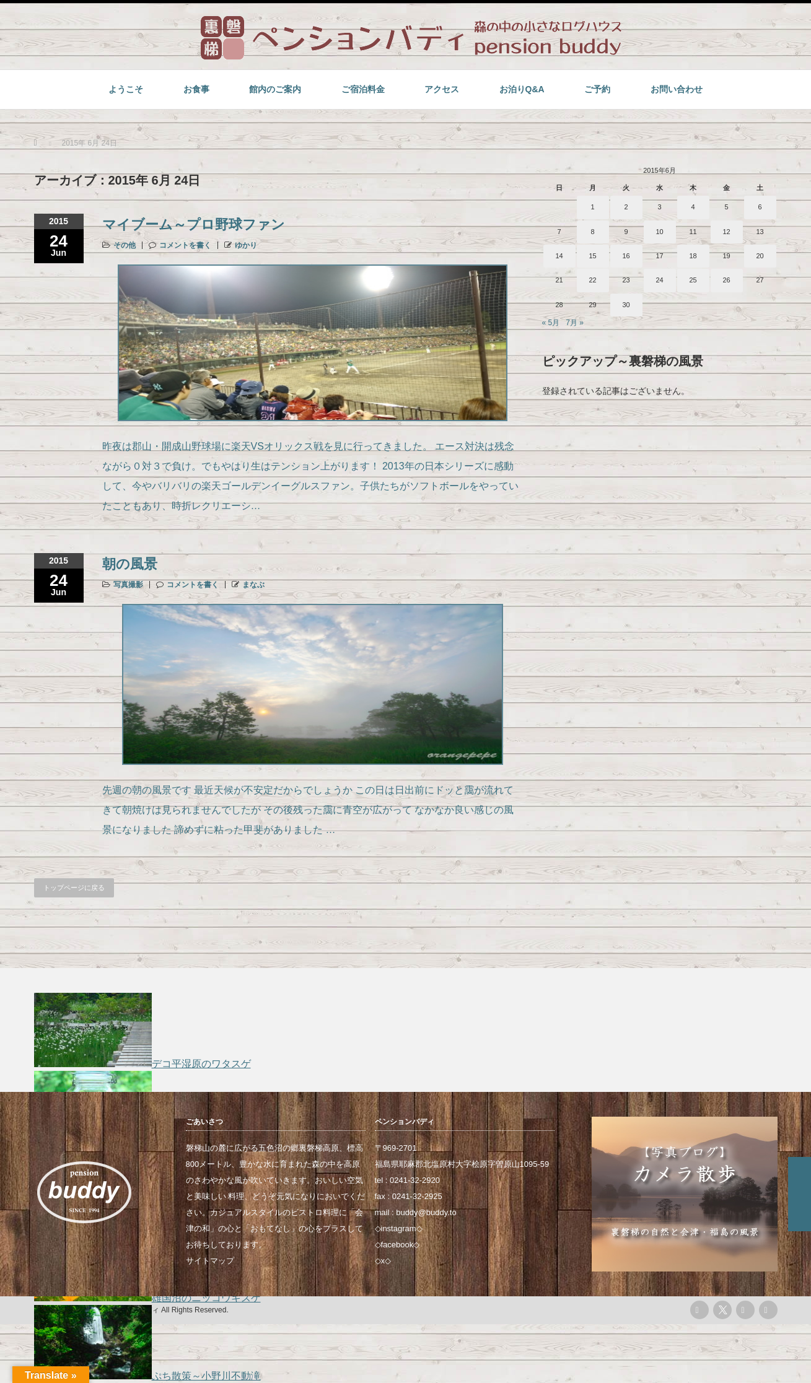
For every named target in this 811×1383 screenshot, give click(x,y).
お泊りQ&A (522, 89)
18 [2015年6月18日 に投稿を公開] (692, 256)
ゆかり (246, 245)
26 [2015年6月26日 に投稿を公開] (726, 280)
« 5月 (551, 322)
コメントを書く (185, 245)
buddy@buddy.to (426, 1212)
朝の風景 (129, 564)
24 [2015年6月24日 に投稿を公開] (659, 280)
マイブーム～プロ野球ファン (193, 224)
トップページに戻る (74, 887)
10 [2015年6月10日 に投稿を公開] (659, 231)
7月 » (575, 322)
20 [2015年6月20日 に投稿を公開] (759, 256)
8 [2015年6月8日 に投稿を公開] (592, 231)
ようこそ (125, 89)
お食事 (196, 89)
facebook (397, 1244)
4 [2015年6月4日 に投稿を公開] (693, 207)
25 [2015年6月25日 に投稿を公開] (692, 280)
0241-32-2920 (415, 1180)
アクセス (441, 89)
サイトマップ (210, 1260)
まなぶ (253, 584)
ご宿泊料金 (363, 89)
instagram (398, 1228)
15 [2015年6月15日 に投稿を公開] (592, 256)
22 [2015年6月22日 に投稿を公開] (592, 280)
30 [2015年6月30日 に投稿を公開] (625, 304)
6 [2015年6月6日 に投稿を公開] (759, 207)
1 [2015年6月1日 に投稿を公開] (592, 207)
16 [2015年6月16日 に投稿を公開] (625, 256)
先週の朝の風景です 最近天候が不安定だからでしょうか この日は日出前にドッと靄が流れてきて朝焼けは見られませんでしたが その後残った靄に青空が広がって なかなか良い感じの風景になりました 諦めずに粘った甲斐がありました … (308, 810)
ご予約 (597, 89)
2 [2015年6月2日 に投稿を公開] (626, 207)
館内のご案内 (275, 89)
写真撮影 (128, 584)
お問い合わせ (677, 89)
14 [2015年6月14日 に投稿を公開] (559, 256)
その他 (124, 245)
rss (699, 1310)
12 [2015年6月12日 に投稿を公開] (726, 231)
